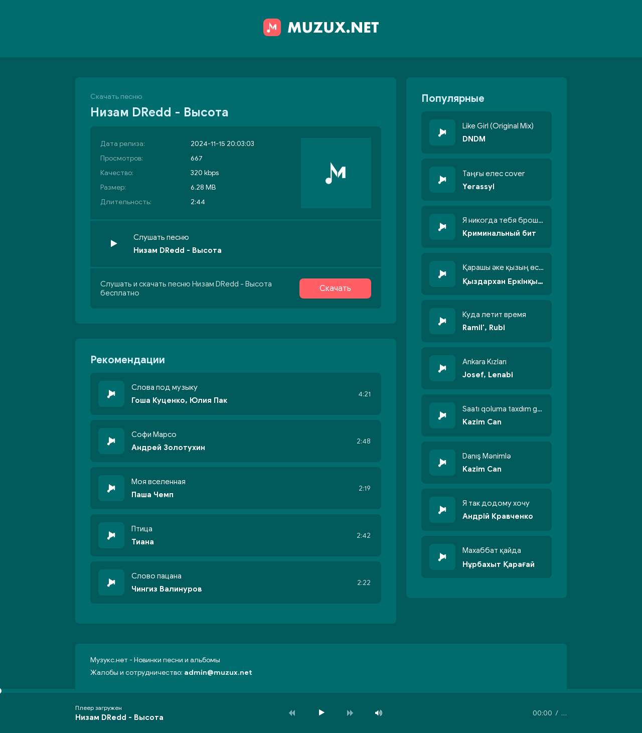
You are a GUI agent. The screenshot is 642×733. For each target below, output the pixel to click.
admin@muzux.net (218, 672)
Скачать (335, 288)
